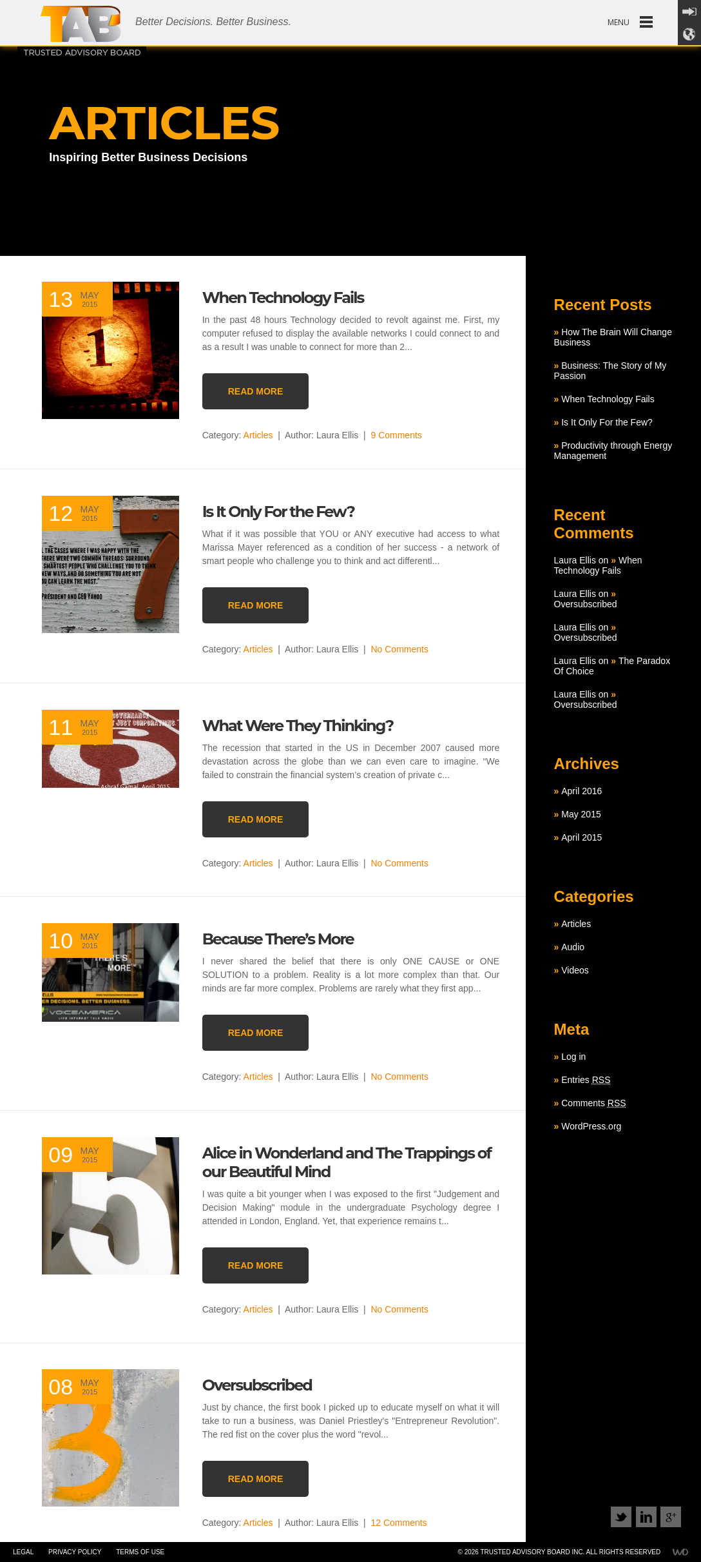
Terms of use (140, 1552)
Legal (23, 1552)
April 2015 (581, 837)
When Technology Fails (607, 399)
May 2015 (580, 814)
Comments (593, 1103)
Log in (573, 1056)
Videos (575, 970)
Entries (585, 1080)
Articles (258, 435)
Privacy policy (74, 1552)
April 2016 (581, 791)
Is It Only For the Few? (607, 422)
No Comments (399, 649)
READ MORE (255, 391)
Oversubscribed (585, 604)
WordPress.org (591, 1126)
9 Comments (395, 435)
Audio (572, 947)
